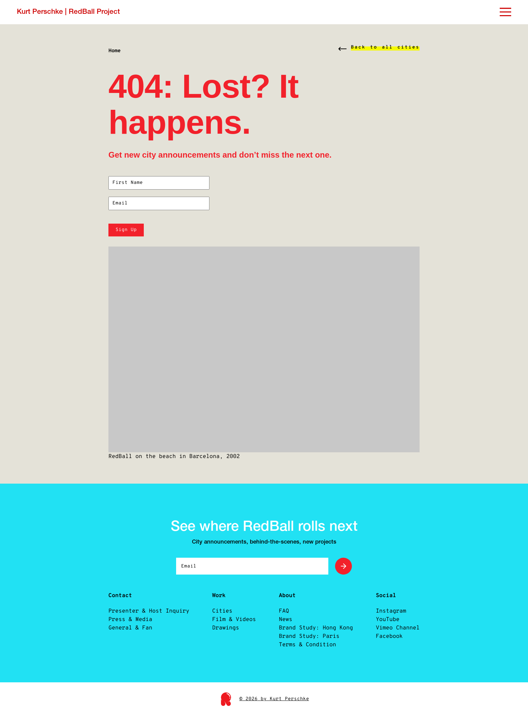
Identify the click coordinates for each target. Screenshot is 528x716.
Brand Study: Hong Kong (316, 627)
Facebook (389, 636)
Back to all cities (385, 47)
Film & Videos (234, 619)
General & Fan (130, 627)
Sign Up (126, 230)
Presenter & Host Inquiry (148, 611)
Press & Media (130, 619)
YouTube (387, 619)
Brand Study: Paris (309, 636)
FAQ (284, 611)
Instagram (391, 611)
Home (114, 50)
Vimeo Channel (398, 627)
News (285, 619)
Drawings (225, 627)
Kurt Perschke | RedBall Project (68, 12)
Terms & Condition (307, 644)
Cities (222, 611)
